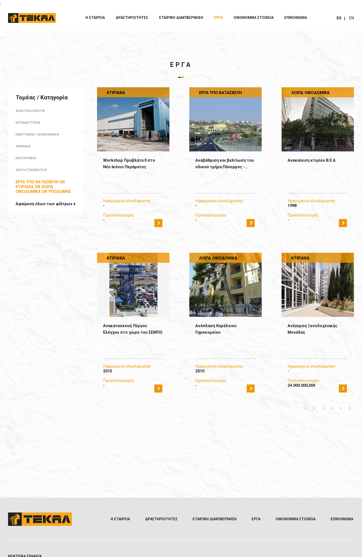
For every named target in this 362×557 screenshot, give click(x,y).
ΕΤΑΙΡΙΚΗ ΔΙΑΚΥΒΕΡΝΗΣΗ (181, 18)
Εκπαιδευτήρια (31, 123)
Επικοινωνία (295, 18)
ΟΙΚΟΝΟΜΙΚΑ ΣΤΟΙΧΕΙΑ (254, 18)
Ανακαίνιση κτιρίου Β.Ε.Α (317, 161)
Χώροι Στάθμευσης (34, 172)
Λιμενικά (25, 148)
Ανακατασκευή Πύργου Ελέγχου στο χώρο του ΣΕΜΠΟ (130, 333)
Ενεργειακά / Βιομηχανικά (43, 135)
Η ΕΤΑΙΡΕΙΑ (95, 18)
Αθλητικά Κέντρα (33, 111)
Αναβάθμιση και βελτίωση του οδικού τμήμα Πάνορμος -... (220, 168)
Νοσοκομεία (28, 160)
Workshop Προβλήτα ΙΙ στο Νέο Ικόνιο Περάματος (129, 168)
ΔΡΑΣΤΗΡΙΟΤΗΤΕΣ (132, 18)
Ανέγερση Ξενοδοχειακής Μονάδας (317, 329)
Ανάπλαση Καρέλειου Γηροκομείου (220, 329)
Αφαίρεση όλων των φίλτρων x (45, 206)
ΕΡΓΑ (218, 18)
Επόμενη (349, 409)
